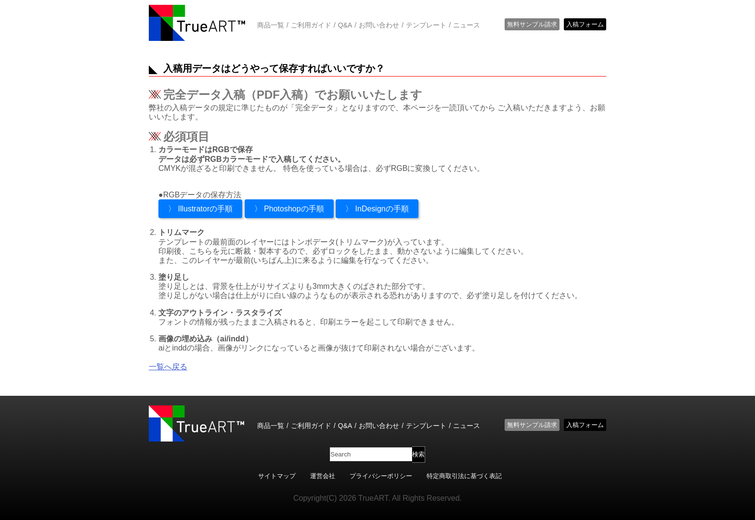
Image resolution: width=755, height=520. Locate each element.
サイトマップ (277, 476)
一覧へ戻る (168, 367)
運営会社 (322, 476)
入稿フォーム (585, 24)
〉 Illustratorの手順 (200, 209)
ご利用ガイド (311, 25)
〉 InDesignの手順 (377, 209)
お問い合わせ (379, 25)
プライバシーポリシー (381, 476)
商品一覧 (270, 25)
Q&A (345, 25)
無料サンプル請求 (532, 24)
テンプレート (426, 25)
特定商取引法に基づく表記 (464, 476)
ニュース (466, 25)
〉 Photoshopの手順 (289, 209)
